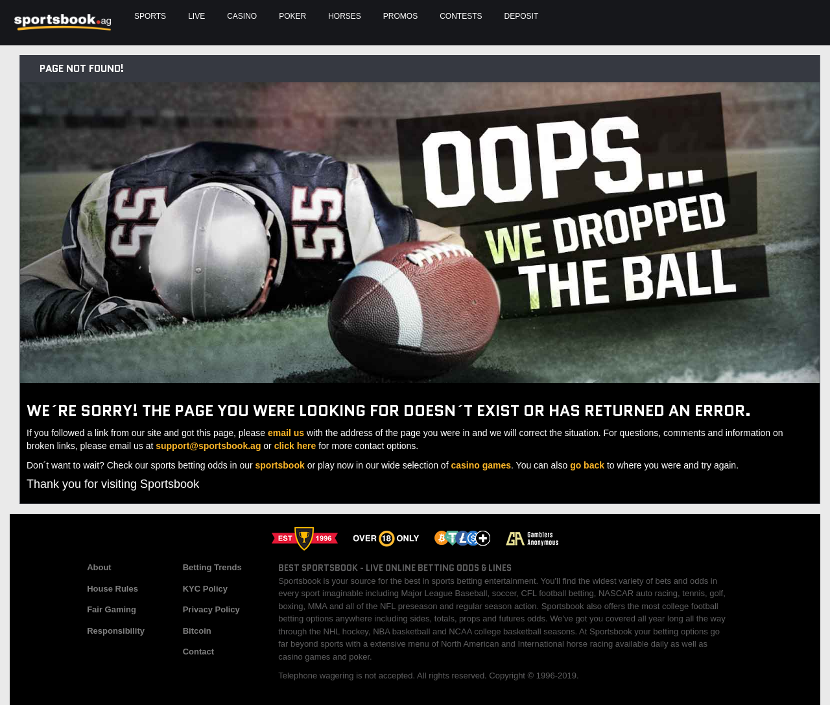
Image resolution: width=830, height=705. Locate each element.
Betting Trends (212, 567)
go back (587, 465)
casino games (481, 465)
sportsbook (280, 465)
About (99, 567)
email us (286, 433)
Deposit (521, 16)
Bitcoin (197, 631)
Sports (150, 16)
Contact (198, 651)
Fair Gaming (111, 609)
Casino (242, 16)
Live (196, 16)
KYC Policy (205, 589)
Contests (461, 16)
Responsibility (116, 631)
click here (295, 446)
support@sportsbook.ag (208, 446)
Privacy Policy (211, 609)
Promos (400, 16)
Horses (344, 16)
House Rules (112, 589)
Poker (292, 16)
